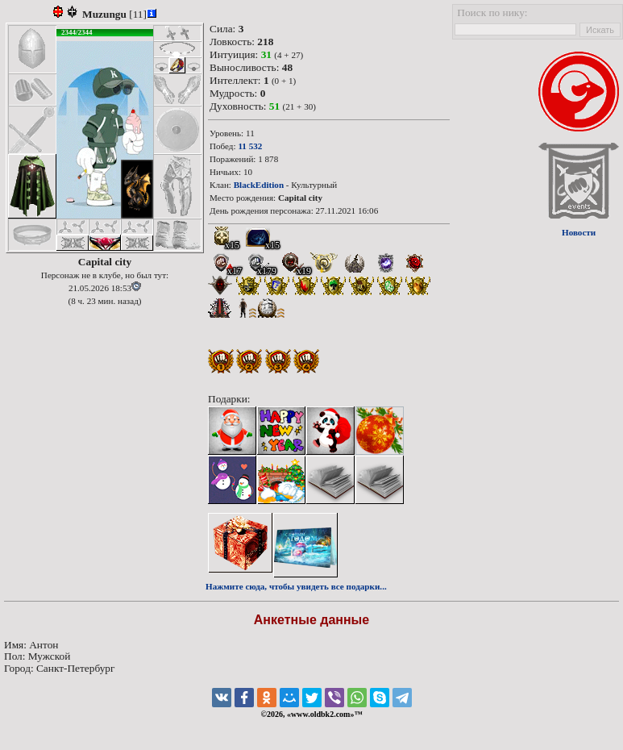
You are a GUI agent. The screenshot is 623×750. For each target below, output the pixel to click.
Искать (600, 30)
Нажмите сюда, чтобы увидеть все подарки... (296, 586)
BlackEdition (259, 185)
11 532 (250, 146)
